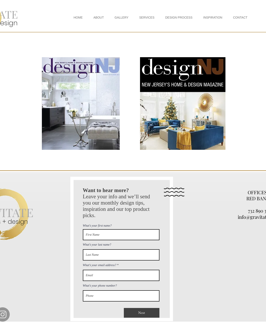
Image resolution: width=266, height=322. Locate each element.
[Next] (141, 313)
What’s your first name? (97, 225)
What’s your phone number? (100, 285)
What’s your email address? (99, 265)
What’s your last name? (97, 244)
